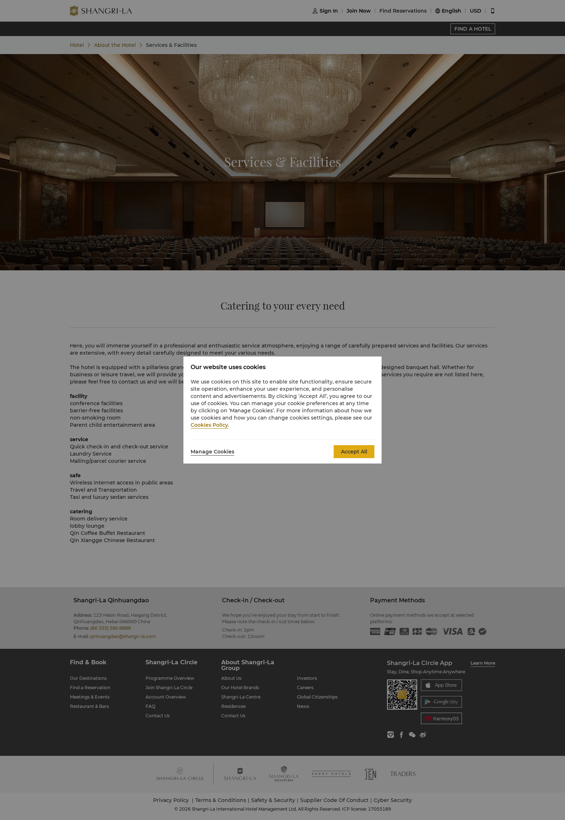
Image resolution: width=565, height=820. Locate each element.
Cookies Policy (209, 425)
